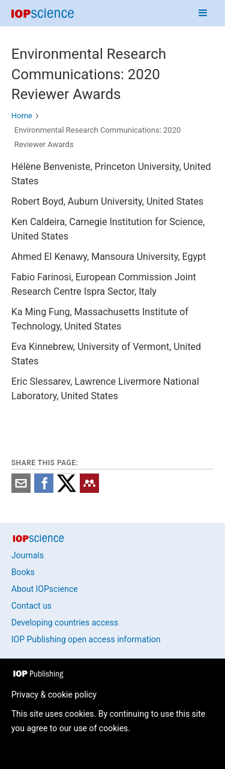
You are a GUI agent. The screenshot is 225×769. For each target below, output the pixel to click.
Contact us (31, 606)
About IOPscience (44, 589)
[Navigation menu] (203, 13)
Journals (27, 555)
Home (21, 115)
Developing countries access (64, 622)
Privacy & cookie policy (54, 694)
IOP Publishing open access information (86, 639)
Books (23, 572)
